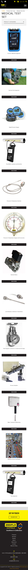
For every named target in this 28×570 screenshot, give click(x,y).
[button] (26, 1)
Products (14, 534)
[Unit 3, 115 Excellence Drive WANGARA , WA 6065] (14, 551)
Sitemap (17, 568)
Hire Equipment (14, 496)
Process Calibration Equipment (14, 53)
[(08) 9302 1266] (14, 555)
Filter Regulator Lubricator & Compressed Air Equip (14, 348)
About (14, 540)
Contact (14, 544)
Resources (14, 542)
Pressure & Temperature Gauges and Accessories (14, 238)
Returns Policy (14, 545)
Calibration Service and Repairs (14, 459)
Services (14, 536)
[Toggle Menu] (25, 5)
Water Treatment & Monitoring (14, 422)
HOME (3, 11)
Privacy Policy (12, 568)
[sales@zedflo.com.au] (14, 559)
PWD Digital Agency (24, 566)
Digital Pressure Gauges (14, 127)
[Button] (2, 1)
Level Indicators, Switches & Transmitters (14, 311)
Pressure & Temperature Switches (14, 201)
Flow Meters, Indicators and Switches (14, 164)
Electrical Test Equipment (14, 90)
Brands (14, 538)
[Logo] (3, 5)
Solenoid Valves (14, 274)
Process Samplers (14, 385)
